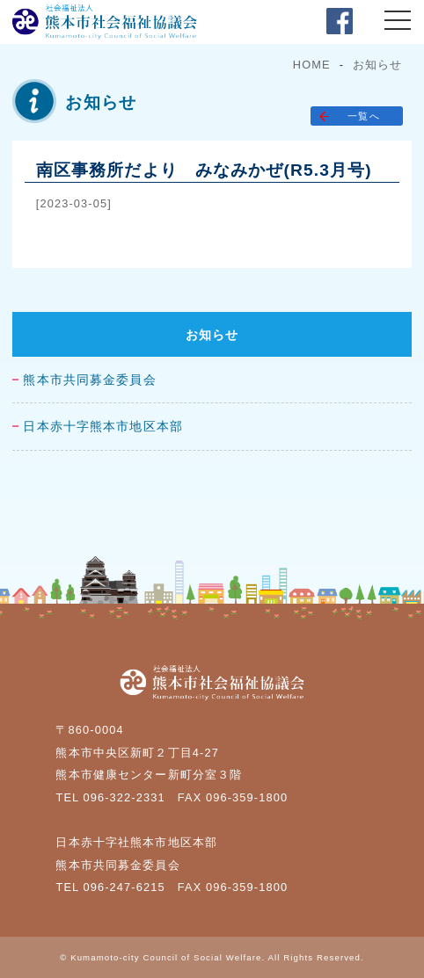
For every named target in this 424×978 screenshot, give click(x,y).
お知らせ (377, 64)
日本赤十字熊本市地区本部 (102, 426)
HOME (312, 64)
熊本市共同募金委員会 (89, 380)
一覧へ (363, 116)
